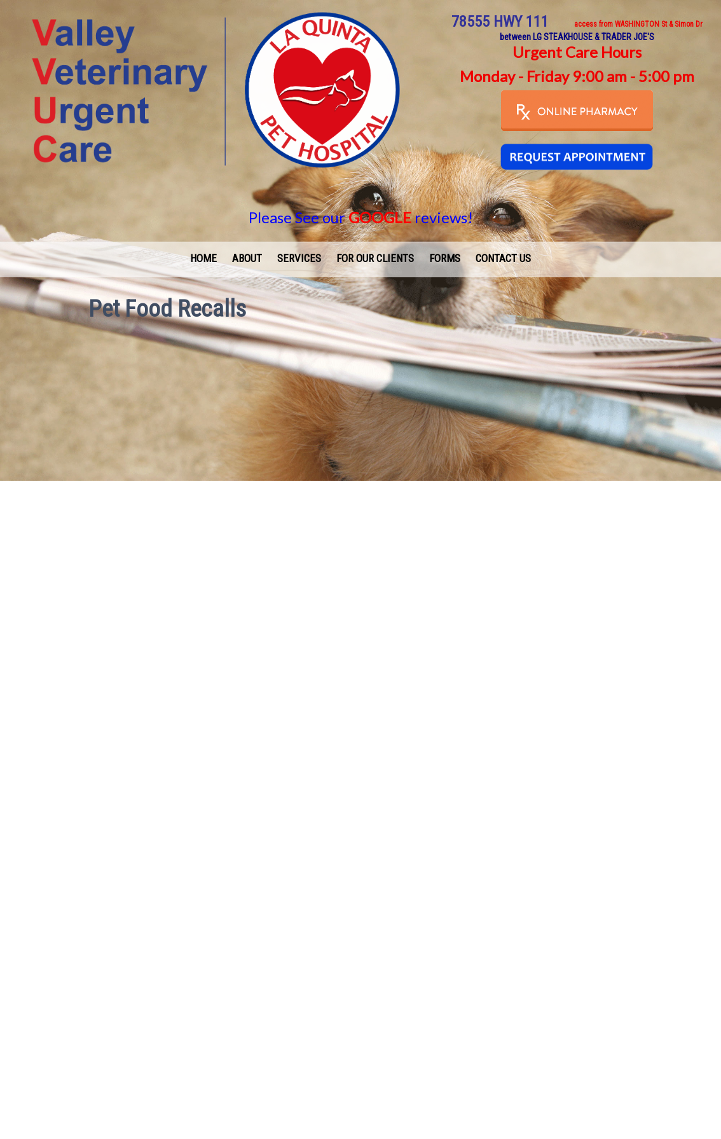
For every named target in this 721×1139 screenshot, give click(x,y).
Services (299, 258)
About (247, 258)
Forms (444, 258)
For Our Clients (375, 258)
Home (203, 258)
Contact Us (503, 258)
